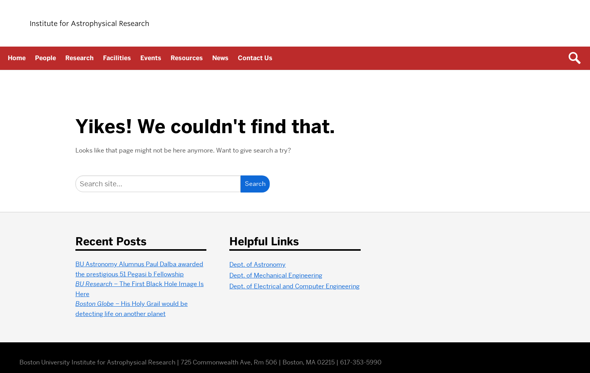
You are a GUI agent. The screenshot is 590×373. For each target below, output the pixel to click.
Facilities (117, 58)
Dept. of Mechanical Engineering (275, 275)
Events (150, 58)
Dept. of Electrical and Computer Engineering (294, 286)
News (220, 58)
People (45, 58)
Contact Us (255, 58)
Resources (187, 58)
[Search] (158, 183)
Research (79, 58)
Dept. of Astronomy (257, 264)
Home (17, 58)
